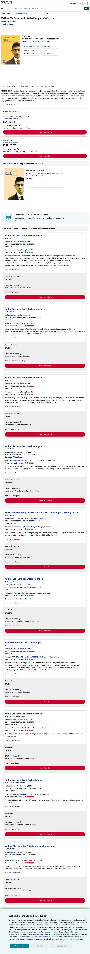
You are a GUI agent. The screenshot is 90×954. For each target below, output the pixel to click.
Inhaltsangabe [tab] (9, 86)
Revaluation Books (19, 729)
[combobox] (48, 8)
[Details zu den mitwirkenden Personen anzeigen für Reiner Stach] (7, 24)
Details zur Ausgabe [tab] (44, 86)
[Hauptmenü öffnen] (5, 8)
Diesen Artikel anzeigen (10, 118)
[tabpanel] (44, 98)
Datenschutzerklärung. (61, 939)
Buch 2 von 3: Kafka (8, 21)
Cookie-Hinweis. (41, 937)
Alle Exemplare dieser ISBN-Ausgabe (36, 46)
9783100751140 (57, 173)
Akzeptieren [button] (19, 946)
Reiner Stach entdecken (25, 221)
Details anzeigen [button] (9, 104)
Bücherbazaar (17, 861)
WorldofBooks (17, 461)
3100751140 (38, 173)
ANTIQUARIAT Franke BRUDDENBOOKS (27, 658)
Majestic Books (18, 594)
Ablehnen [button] (39, 946)
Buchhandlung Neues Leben (23, 527)
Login (79, 3)
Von (31, 52)
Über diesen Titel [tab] (25, 86)
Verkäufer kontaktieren (12, 269)
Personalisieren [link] (60, 946)
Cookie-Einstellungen (40, 934)
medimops (16, 250)
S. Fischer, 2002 (38, 176)
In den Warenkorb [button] (45, 132)
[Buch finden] (86, 8)
